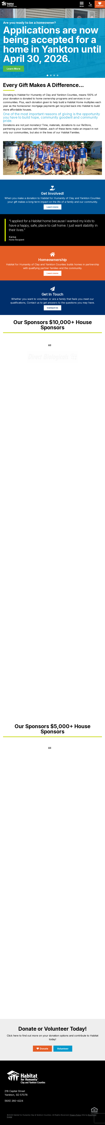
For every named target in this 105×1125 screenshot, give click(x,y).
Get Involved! (52, 193)
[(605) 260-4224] (90, 3)
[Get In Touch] (52, 288)
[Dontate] (99, 3)
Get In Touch (52, 294)
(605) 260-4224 (14, 1100)
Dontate (99, 6)
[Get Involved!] (52, 187)
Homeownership (52, 259)
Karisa (12, 237)
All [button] (49, 345)
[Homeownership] (52, 254)
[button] (81, 4)
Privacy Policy (75, 1115)
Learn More (13, 68)
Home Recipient (16, 240)
